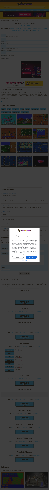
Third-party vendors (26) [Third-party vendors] (23, 246)
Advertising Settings (19, 252)
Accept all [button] (31, 257)
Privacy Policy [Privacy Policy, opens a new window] (27, 254)
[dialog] (24, 245)
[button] (24, 260)
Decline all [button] (17, 257)
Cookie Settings (21, 254)
